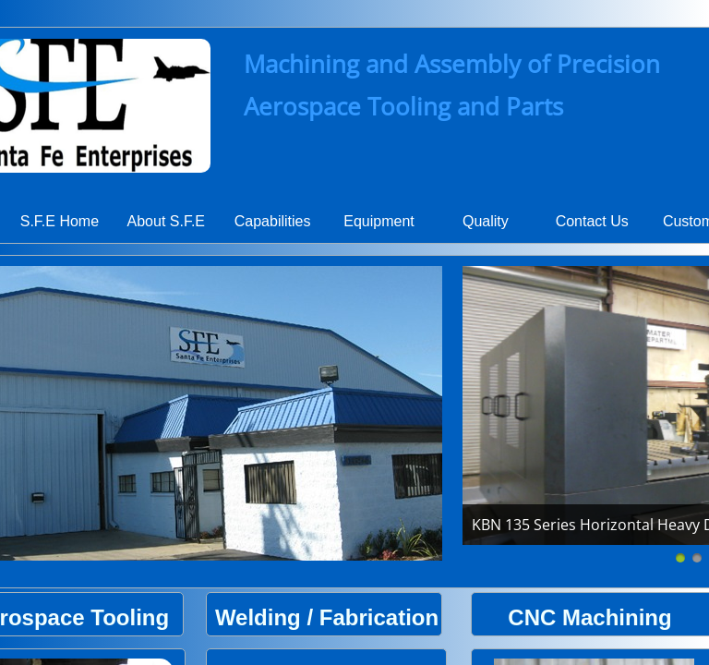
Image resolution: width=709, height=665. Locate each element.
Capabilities (272, 221)
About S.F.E (166, 221)
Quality (486, 221)
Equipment (379, 221)
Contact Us (592, 221)
